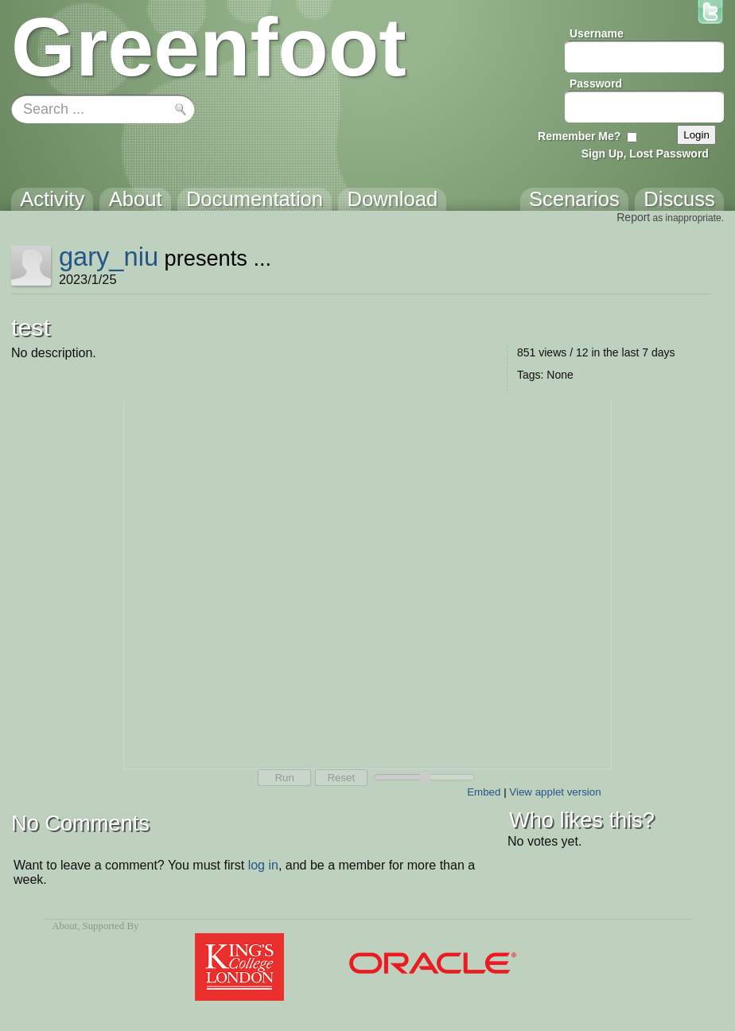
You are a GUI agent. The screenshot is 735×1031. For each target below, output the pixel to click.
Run (284, 778)
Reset (341, 778)
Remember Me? (579, 136)
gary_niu (108, 256)
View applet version (555, 792)
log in (263, 865)
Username (597, 33)
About (64, 926)
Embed (483, 792)
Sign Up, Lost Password (645, 153)
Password (596, 83)
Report (633, 217)
